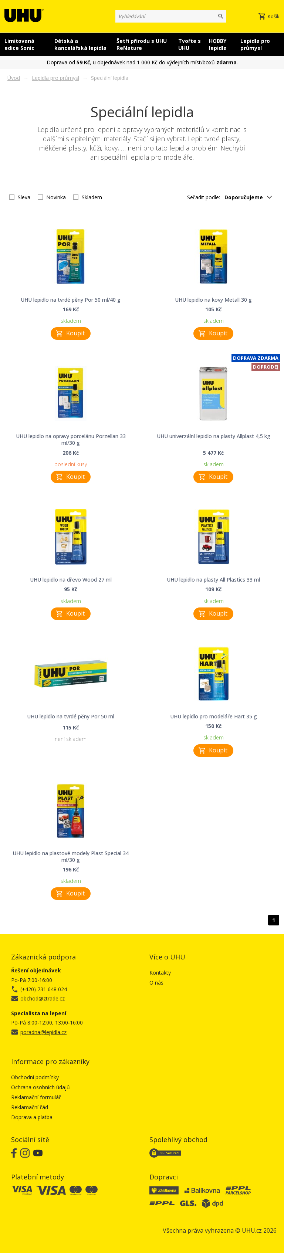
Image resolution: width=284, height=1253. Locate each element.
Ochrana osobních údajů (40, 1087)
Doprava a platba (32, 1117)
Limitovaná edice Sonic (19, 44)
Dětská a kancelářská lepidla (80, 44)
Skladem (92, 197)
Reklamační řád (29, 1107)
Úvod (13, 77)
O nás (156, 982)
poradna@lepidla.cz (43, 1032)
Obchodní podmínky (35, 1077)
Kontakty (160, 972)
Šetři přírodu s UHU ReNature (141, 44)
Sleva (24, 197)
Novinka (56, 197)
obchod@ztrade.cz (42, 998)
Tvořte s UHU (189, 44)
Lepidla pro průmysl (255, 44)
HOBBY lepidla (218, 44)
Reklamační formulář (36, 1097)
